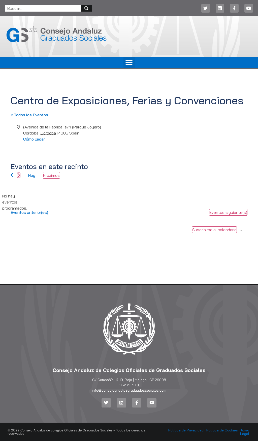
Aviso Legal (244, 432)
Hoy (31, 175)
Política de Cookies (222, 430)
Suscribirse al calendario (214, 229)
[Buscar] (86, 8)
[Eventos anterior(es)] (12, 175)
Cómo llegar (34, 139)
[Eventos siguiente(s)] (18, 175)
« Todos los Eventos (29, 114)
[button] (129, 62)
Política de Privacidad (186, 430)
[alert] (15, 202)
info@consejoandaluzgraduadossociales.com (129, 390)
